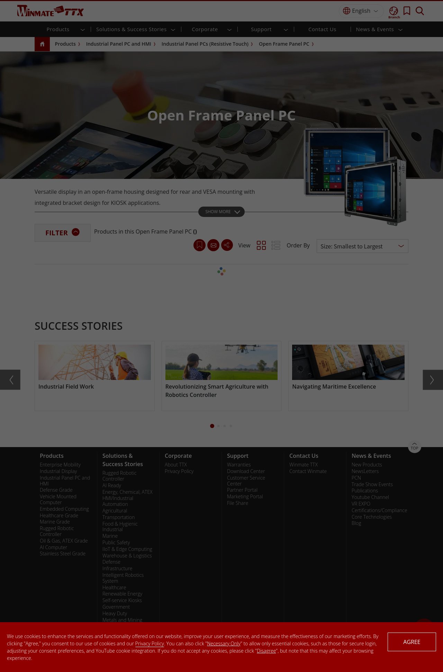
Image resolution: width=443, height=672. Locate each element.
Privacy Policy (149, 643)
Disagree (266, 650)
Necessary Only (224, 643)
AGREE (411, 642)
